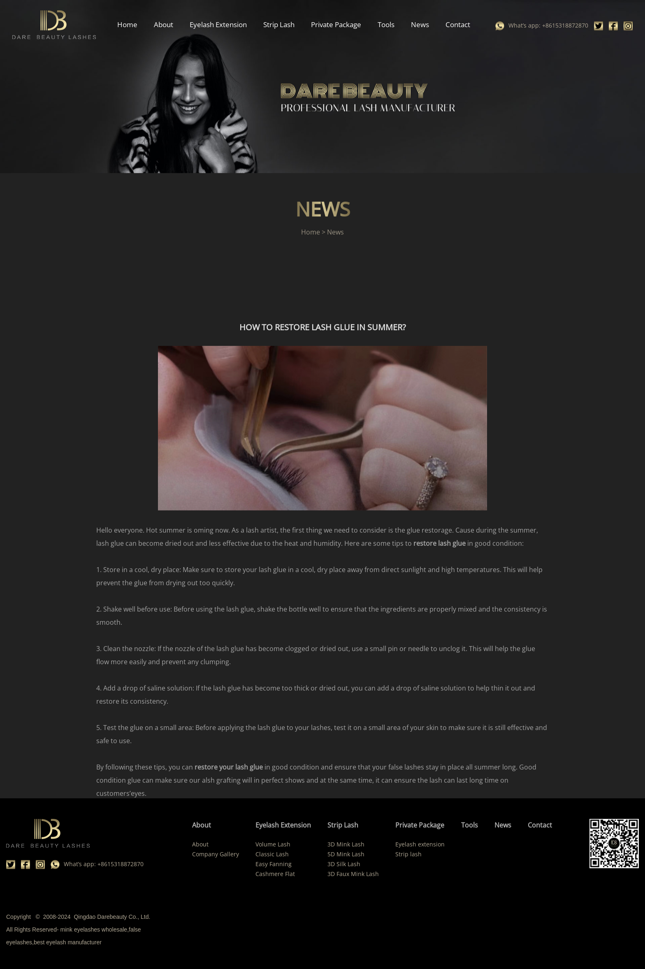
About (163, 24)
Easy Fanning (273, 864)
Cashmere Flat (275, 874)
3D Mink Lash (345, 844)
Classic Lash (272, 854)
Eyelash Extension (218, 24)
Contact (457, 24)
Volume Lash (272, 844)
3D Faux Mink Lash (353, 874)
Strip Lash (279, 24)
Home (127, 24)
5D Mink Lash (345, 854)
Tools (386, 24)
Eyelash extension (420, 844)
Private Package (336, 24)
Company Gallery (215, 854)
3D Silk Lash (343, 864)
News (420, 24)
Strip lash (408, 854)
